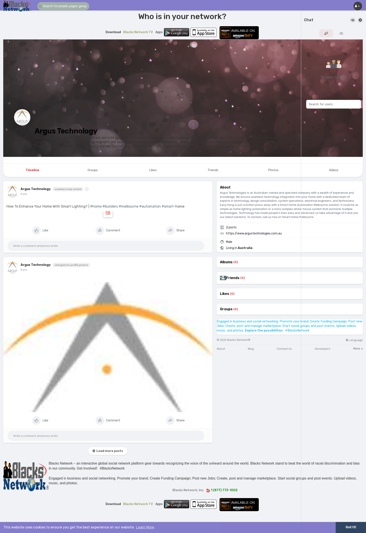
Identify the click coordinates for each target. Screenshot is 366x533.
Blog (251, 348)
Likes (224, 294)
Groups (226, 309)
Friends (232, 278)
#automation (150, 206)
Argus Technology (66, 131)
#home (96, 206)
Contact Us (284, 348)
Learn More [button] (145, 527)
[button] (63, 6)
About (221, 348)
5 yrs (24, 193)
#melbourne (128, 206)
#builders (110, 206)
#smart (168, 206)
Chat (308, 20)
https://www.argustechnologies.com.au (254, 233)
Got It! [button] (351, 527)
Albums (226, 262)
